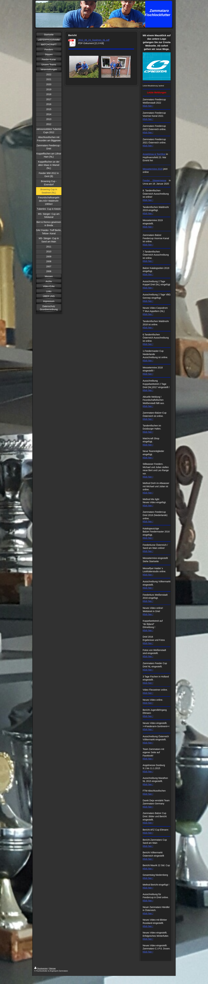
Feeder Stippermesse (154, 180)
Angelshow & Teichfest (154, 154)
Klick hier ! (148, 106)
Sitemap (52, 968)
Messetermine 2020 (153, 169)
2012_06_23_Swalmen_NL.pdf (93, 40)
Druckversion (41, 968)
